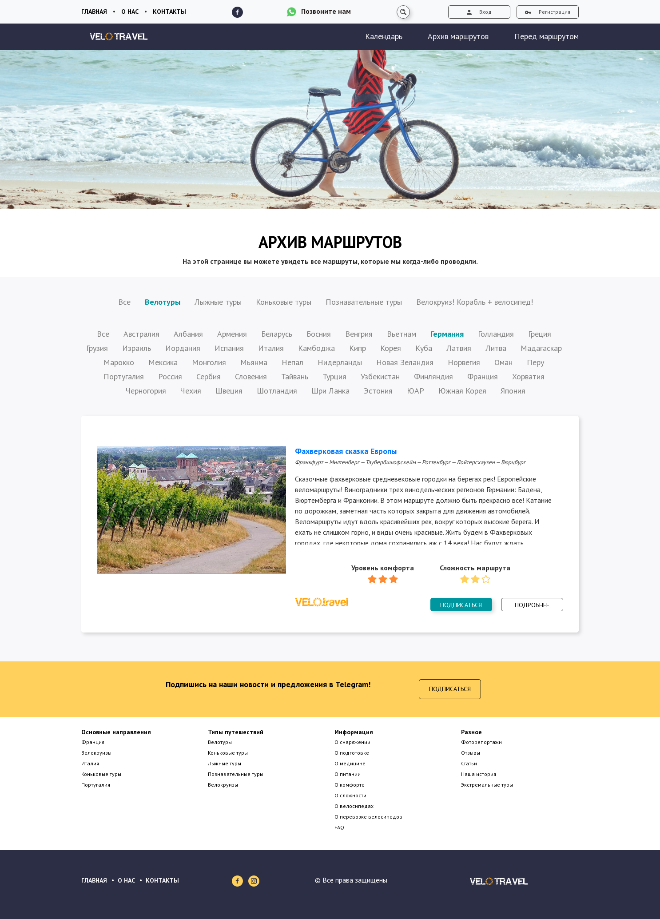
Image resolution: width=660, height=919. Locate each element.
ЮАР (415, 391)
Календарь (383, 36)
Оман (503, 362)
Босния (318, 334)
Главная (94, 12)
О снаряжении (352, 742)
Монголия (209, 362)
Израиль (136, 348)
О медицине (350, 763)
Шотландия (277, 391)
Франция (482, 376)
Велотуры (162, 302)
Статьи (469, 763)
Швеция (229, 391)
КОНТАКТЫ (162, 880)
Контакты (169, 12)
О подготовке (351, 752)
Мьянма (253, 362)
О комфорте (349, 784)
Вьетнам (401, 334)
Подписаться (461, 605)
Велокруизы (96, 752)
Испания (229, 348)
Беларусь (276, 334)
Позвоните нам (326, 11)
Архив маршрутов (458, 36)
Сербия (208, 376)
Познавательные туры (364, 302)
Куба (423, 348)
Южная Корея (462, 391)
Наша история (478, 774)
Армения (232, 334)
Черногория (146, 391)
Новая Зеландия (404, 362)
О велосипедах (354, 806)
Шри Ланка (330, 391)
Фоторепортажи (481, 742)
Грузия (97, 348)
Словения (251, 376)
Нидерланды (340, 362)
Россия (170, 376)
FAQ (339, 827)
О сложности (350, 795)
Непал (292, 362)
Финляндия (433, 376)
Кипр (357, 348)
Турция (334, 376)
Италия (271, 348)
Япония (513, 391)
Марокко (118, 362)
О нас (130, 12)
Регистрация (547, 11)
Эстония (378, 391)
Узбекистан (380, 376)
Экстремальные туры (487, 784)
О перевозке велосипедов (368, 816)
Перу (535, 362)
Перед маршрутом (546, 36)
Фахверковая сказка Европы (346, 451)
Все (124, 302)
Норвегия (464, 362)
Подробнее (532, 605)
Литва (495, 348)
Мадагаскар (541, 348)
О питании (347, 774)
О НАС (126, 880)
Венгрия (359, 334)
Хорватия (528, 376)
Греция (539, 334)
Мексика (163, 362)
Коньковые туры (283, 302)
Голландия (496, 334)
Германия (447, 334)
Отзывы (470, 752)
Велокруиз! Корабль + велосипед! (474, 302)
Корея (390, 348)
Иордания (182, 348)
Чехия (190, 391)
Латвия (458, 348)
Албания (188, 334)
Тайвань (294, 376)
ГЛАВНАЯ (94, 880)
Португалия (123, 376)
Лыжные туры (218, 302)
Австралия (141, 334)
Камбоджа (316, 348)
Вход (479, 11)
